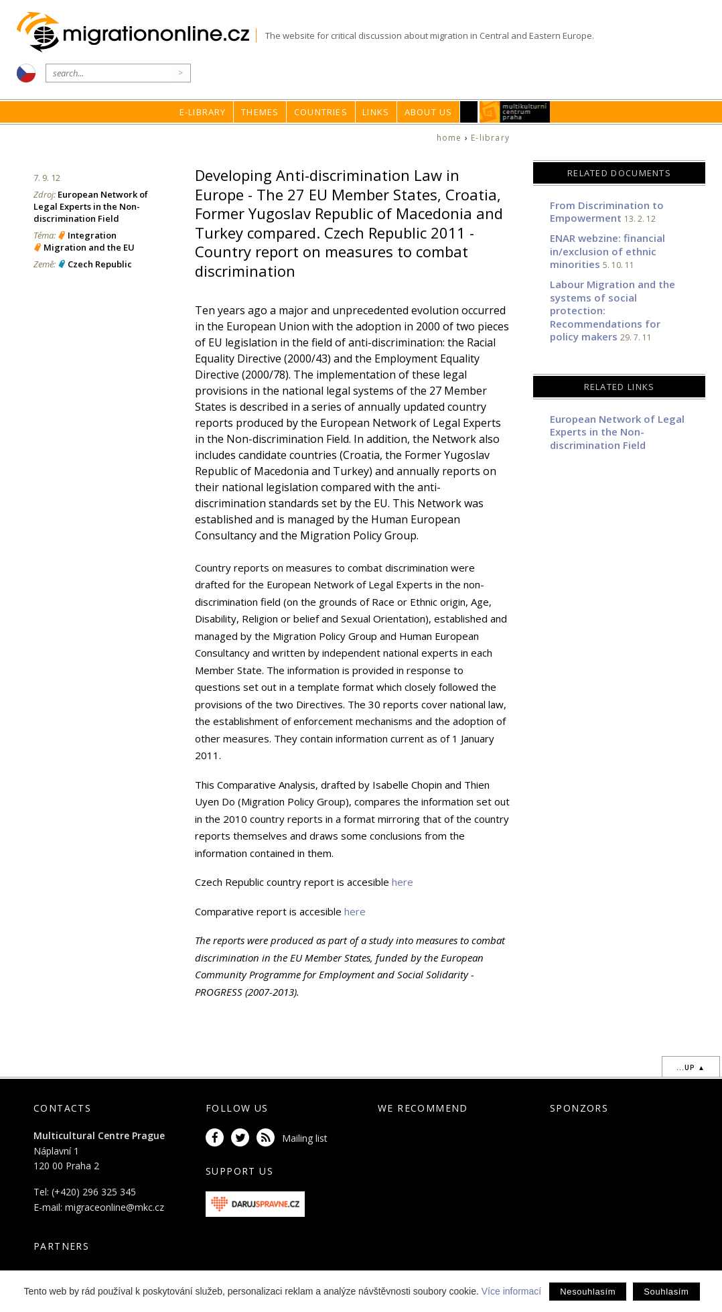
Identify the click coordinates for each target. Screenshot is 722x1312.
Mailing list (305, 1138)
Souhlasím (666, 1292)
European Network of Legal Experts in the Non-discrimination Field (90, 206)
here (402, 882)
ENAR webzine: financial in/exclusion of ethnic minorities (607, 251)
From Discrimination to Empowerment (607, 211)
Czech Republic (100, 264)
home (449, 137)
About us (429, 112)
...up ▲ (690, 1067)
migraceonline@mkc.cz (114, 1207)
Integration (92, 235)
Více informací (511, 1291)
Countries (321, 112)
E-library (202, 112)
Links (375, 112)
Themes (260, 112)
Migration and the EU (89, 247)
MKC (514, 112)
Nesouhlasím (588, 1292)
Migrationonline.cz (136, 32)
